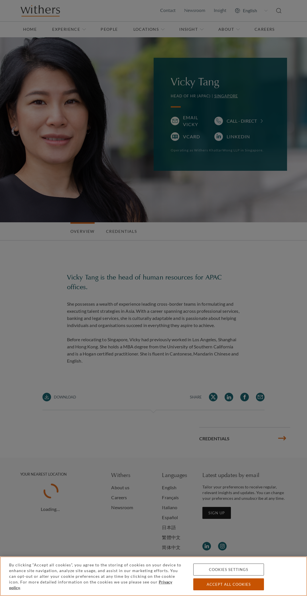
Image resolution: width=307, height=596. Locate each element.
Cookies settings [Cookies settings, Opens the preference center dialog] (228, 569)
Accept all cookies (229, 584)
